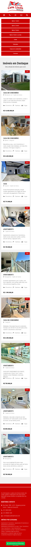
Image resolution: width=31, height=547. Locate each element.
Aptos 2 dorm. (15, 25)
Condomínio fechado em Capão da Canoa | (11, 534)
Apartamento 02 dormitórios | (22, 523)
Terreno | (3, 531)
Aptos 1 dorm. (15, 21)
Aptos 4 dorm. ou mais (15, 35)
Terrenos (15, 53)
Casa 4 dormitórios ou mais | (8, 529)
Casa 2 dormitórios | (6, 528)
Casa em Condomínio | (20, 529)
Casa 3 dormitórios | (16, 528)
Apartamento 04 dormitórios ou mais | (10, 526)
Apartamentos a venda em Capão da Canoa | (11, 533)
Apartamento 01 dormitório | (7, 523)
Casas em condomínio (15, 49)
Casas (15, 39)
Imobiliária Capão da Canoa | (12, 531)
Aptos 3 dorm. (15, 30)
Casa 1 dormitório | (24, 526)
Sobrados (15, 44)
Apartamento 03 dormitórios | (8, 524)
